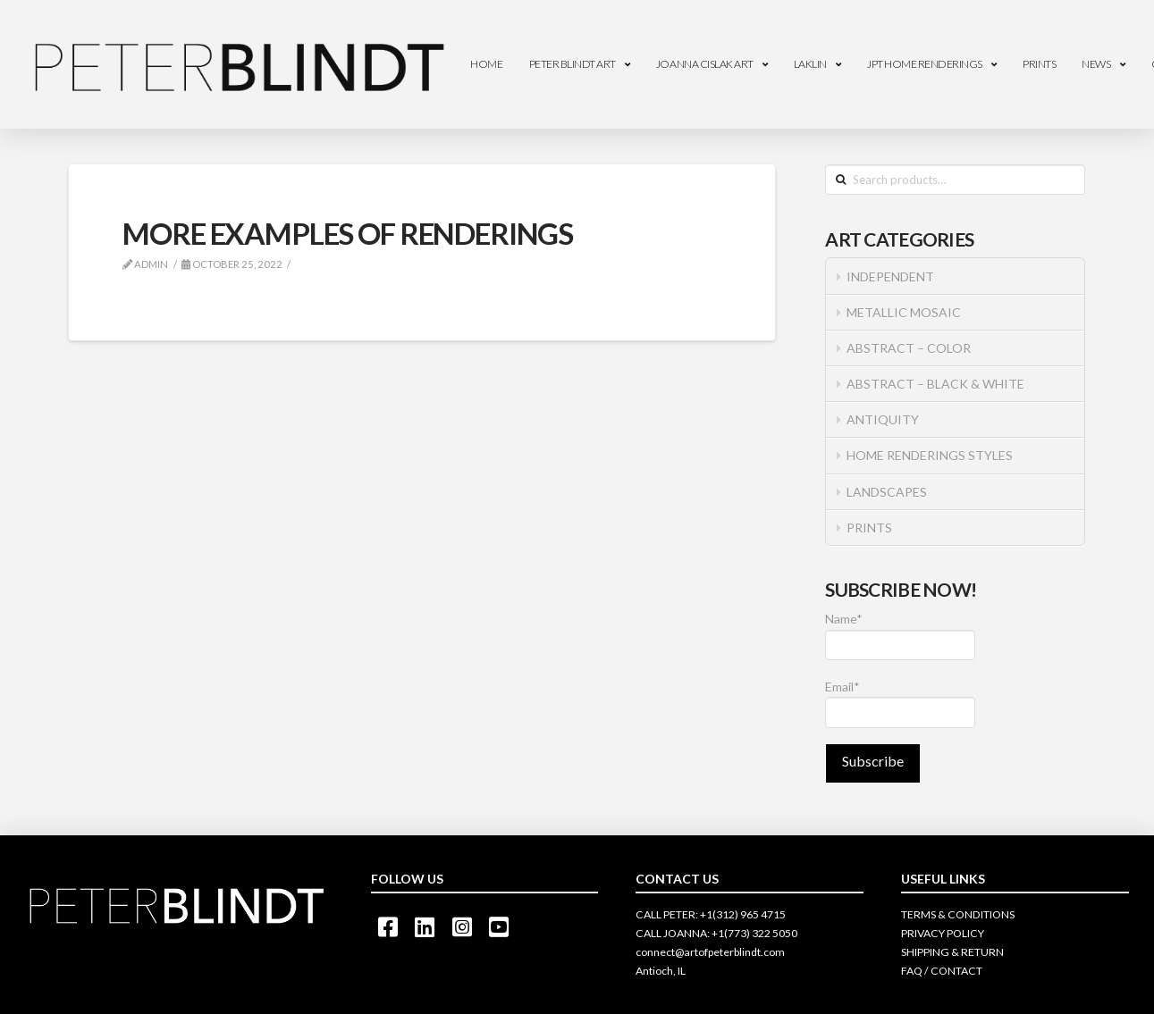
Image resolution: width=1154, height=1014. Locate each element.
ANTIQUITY (883, 419)
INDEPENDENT (890, 276)
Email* (900, 703)
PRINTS (869, 527)
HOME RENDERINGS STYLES (930, 455)
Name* (900, 635)
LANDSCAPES (887, 491)
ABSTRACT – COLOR (909, 348)
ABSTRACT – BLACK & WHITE (935, 383)
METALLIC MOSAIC (904, 312)
